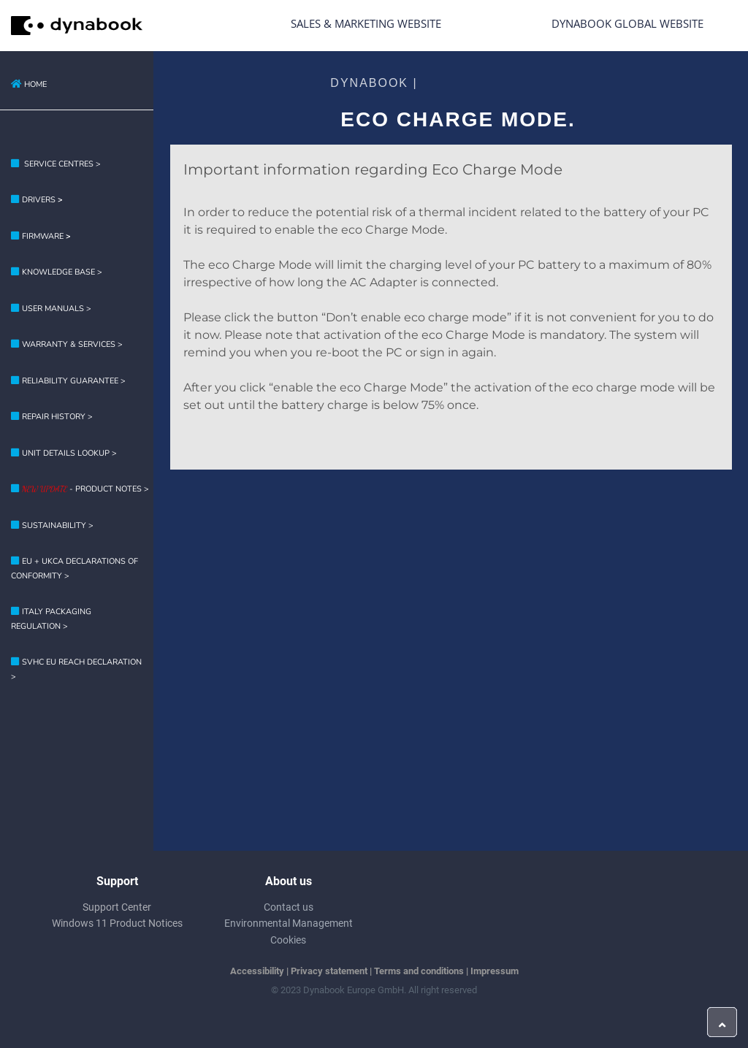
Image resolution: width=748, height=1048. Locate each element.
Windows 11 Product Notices (117, 923)
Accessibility (257, 970)
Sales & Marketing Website (366, 23)
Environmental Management (288, 923)
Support (117, 881)
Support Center (117, 907)
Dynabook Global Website (627, 23)
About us (288, 881)
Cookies (288, 940)
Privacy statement (329, 970)
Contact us (288, 907)
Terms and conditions (419, 970)
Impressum (494, 970)
